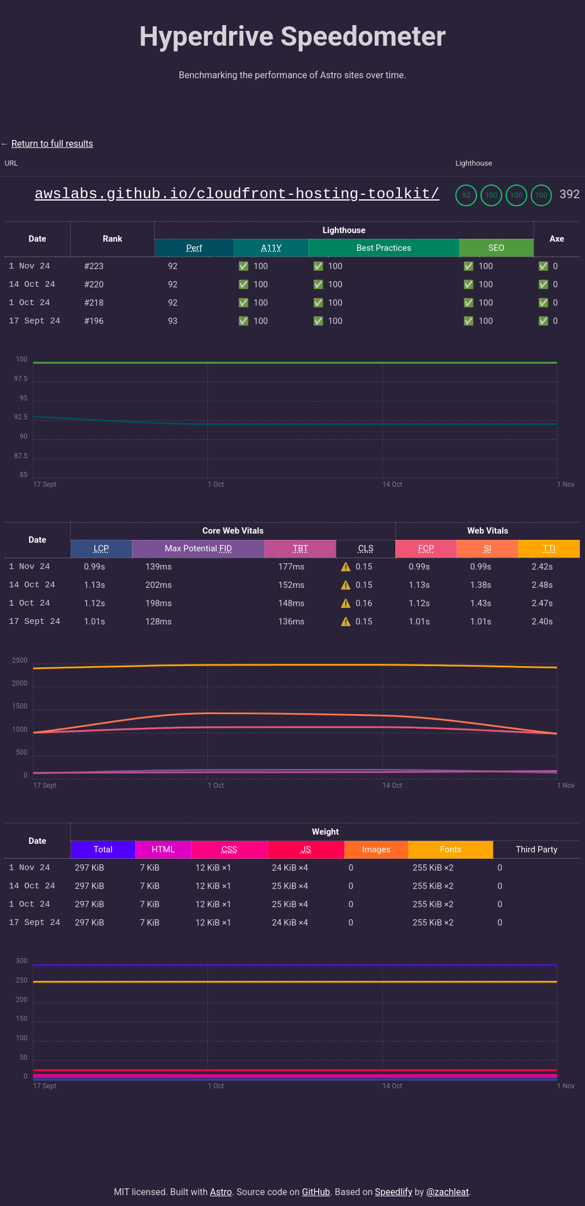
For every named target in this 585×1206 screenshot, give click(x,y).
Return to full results (52, 143)
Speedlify (393, 1185)
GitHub (316, 1185)
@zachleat (447, 1185)
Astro (221, 1185)
